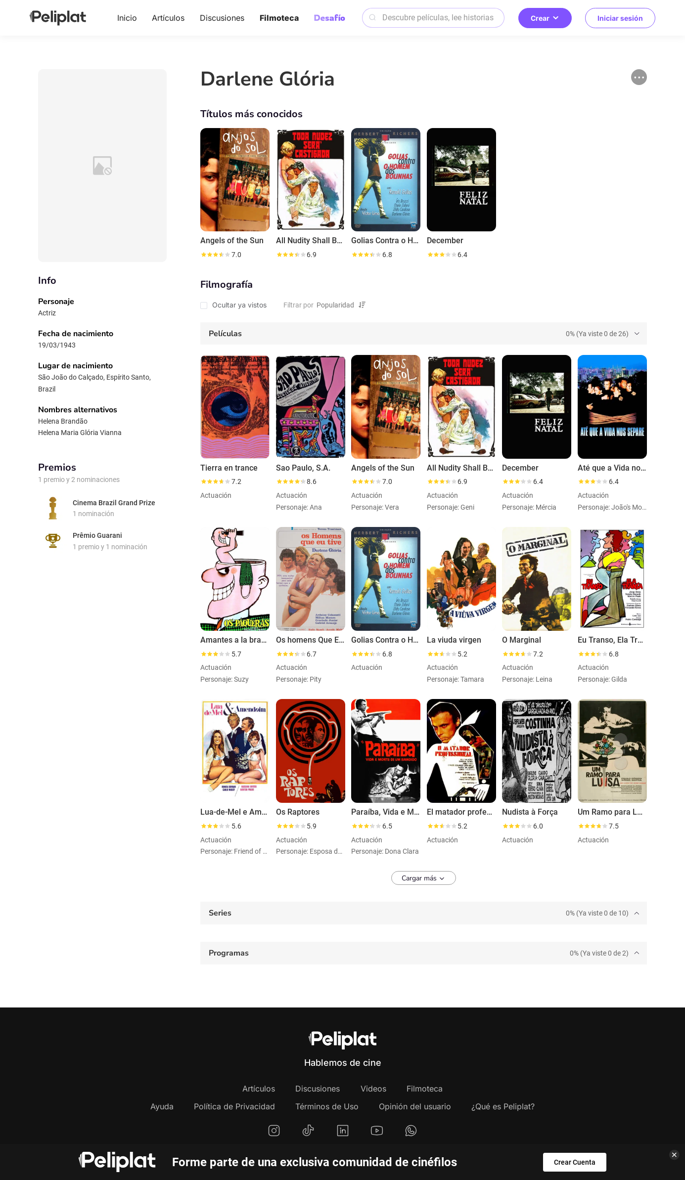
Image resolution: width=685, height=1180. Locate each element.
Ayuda (162, 1106)
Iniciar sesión (620, 18)
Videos (373, 1089)
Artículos (168, 18)
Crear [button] (545, 18)
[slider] (215, 255)
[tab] (423, 333)
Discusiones (222, 18)
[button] (639, 77)
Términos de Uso (327, 1106)
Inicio (127, 18)
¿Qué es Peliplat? (503, 1106)
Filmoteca (279, 18)
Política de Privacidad (234, 1106)
